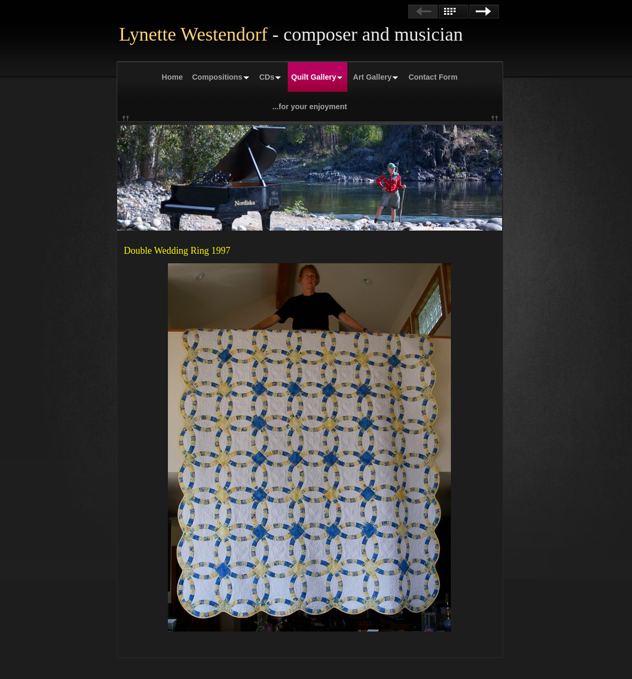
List (453, 11)
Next (484, 11)
